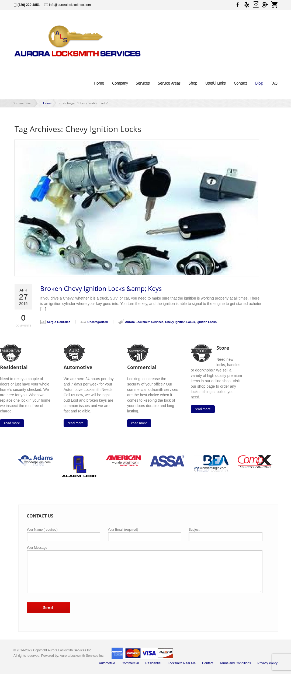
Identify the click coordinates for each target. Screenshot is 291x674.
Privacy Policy (267, 663)
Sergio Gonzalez (58, 322)
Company (120, 83)
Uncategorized (97, 322)
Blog (258, 83)
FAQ (274, 83)
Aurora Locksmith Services (144, 322)
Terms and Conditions (235, 663)
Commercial (130, 663)
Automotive (107, 663)
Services (143, 83)
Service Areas (169, 83)
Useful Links (215, 83)
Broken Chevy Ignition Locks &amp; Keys (101, 288)
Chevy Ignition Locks (180, 322)
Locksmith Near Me (182, 663)
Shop (193, 83)
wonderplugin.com (38, 462)
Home (99, 83)
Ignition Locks (207, 322)
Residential (153, 663)
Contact (240, 83)
